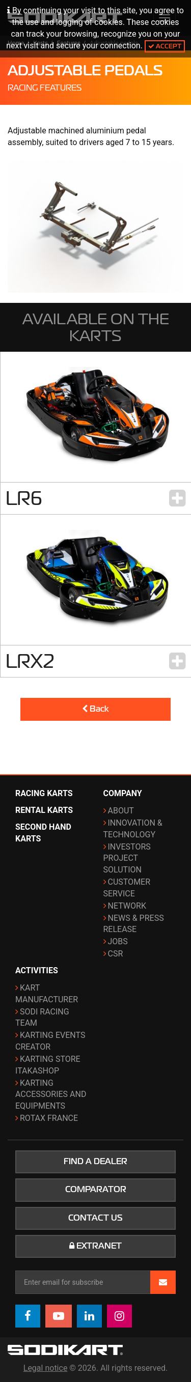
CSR (115, 953)
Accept (164, 46)
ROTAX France (49, 1118)
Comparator (95, 1189)
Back (95, 709)
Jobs (118, 941)
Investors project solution (127, 858)
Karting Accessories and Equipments (50, 1094)
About (121, 810)
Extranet (95, 1246)
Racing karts (44, 793)
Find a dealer (95, 1162)
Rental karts (44, 810)
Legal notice (45, 1368)
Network (127, 906)
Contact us (95, 1218)
